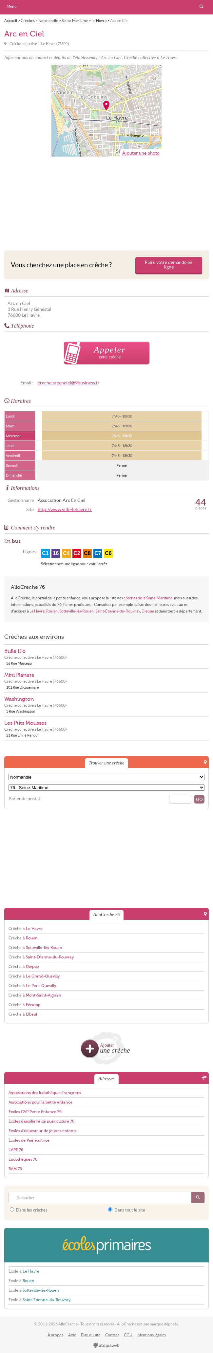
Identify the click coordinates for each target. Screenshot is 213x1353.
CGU (128, 1335)
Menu (12, 6)
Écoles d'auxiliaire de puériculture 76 (41, 1121)
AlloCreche (106, 7)
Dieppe (148, 611)
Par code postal (24, 798)
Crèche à (26, 928)
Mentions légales (151, 1335)
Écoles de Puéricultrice (29, 1140)
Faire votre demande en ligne (168, 264)
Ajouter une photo (141, 153)
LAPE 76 (16, 1150)
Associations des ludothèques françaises (45, 1092)
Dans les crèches (29, 1210)
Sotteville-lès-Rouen (76, 611)
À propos (55, 1335)
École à (24, 1271)
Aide (72, 1335)
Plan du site (90, 1335)
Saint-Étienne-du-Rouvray (117, 611)
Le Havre (37, 611)
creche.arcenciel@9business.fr (69, 382)
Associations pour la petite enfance (40, 1102)
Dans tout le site (126, 1210)
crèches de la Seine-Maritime (148, 598)
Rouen (52, 611)
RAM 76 (15, 1169)
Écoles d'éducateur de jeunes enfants (42, 1130)
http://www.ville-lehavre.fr (65, 509)
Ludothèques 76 (23, 1159)
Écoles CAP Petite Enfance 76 (35, 1111)
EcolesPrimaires (106, 1245)
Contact (112, 1335)
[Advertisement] (106, 202)
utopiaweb (106, 1345)
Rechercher (201, 6)
